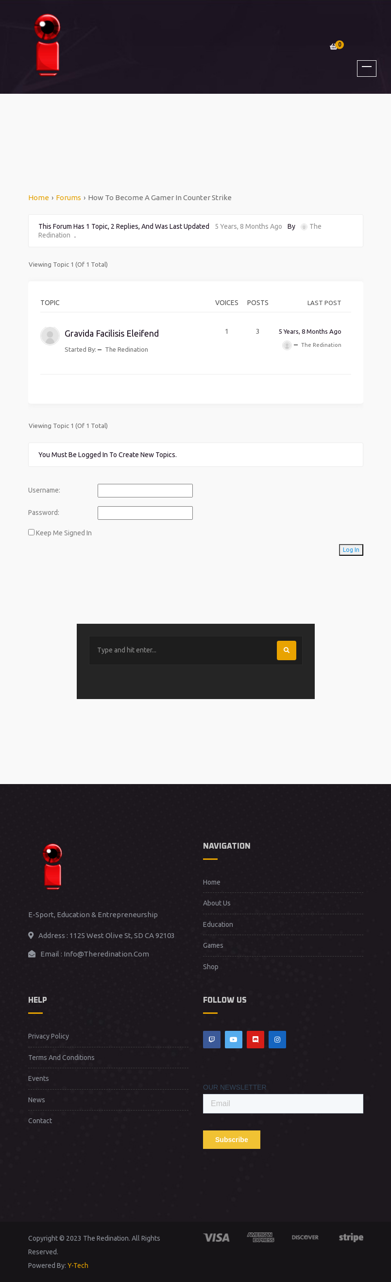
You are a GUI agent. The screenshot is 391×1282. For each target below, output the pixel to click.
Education (218, 924)
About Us (217, 903)
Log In (351, 550)
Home (38, 197)
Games (213, 945)
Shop (211, 967)
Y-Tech (78, 1265)
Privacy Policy (48, 1036)
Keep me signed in (64, 533)
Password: (43, 512)
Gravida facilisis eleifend (112, 333)
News (36, 1100)
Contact (40, 1121)
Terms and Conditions (61, 1057)
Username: (44, 490)
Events (38, 1078)
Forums (68, 197)
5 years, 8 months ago (248, 226)
